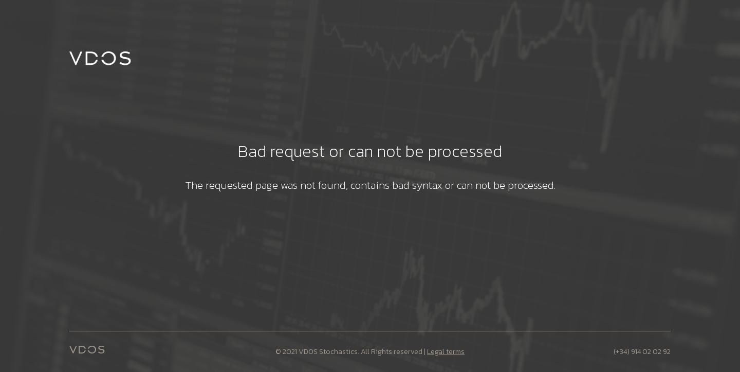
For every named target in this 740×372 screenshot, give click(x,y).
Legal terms (446, 351)
